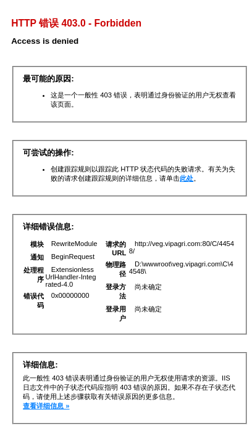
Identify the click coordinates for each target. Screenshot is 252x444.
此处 (186, 178)
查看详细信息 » (46, 405)
